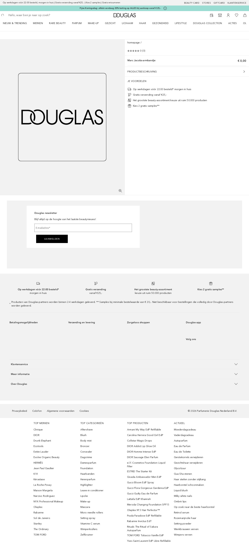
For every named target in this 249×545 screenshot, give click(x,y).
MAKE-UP (93, 23)
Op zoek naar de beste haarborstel (194, 507)
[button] (124, 364)
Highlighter (86, 484)
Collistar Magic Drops (139, 440)
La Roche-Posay (43, 484)
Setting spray (87, 518)
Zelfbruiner (86, 534)
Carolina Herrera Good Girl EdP (145, 435)
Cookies (84, 410)
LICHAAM (127, 23)
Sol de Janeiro (42, 518)
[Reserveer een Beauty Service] (212, 15)
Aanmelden (52, 239)
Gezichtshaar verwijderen (188, 462)
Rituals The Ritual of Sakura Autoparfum (142, 528)
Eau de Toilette (182, 451)
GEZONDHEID (160, 23)
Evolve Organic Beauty (46, 457)
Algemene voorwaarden (60, 410)
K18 (36, 473)
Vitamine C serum (90, 523)
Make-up (85, 501)
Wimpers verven (183, 534)
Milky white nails (183, 496)
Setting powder (182, 523)
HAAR (142, 23)
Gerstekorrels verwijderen (188, 457)
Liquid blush (181, 490)
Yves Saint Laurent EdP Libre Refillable (149, 540)
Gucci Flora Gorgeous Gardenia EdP (148, 488)
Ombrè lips (180, 501)
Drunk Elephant (42, 440)
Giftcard (219, 3)
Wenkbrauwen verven (186, 529)
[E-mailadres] (83, 228)
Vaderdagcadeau (184, 435)
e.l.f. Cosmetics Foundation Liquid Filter (146, 464)
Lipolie (84, 496)
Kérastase (39, 479)
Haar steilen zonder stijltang (190, 479)
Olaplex (38, 507)
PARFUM (77, 23)
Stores (206, 3)
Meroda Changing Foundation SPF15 (148, 504)
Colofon (37, 410)
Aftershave (86, 429)
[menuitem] (17, 23)
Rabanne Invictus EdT (139, 521)
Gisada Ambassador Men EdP (144, 477)
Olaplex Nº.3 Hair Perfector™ (143, 510)
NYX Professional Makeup (48, 501)
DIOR (36, 435)
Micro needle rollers (91, 512)
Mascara (85, 507)
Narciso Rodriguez (44, 496)
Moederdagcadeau (185, 429)
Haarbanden (87, 473)
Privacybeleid (19, 410)
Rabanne (39, 512)
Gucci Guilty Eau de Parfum (142, 493)
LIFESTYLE (181, 23)
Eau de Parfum (182, 446)
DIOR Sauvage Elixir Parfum (142, 457)
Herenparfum (87, 479)
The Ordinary (41, 529)
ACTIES (232, 23)
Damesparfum (88, 462)
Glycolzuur (180, 468)
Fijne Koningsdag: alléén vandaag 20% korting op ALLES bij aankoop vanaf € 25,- (120, 8)
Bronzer (84, 446)
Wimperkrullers (89, 529)
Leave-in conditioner (92, 490)
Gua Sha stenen (183, 473)
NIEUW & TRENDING (15, 23)
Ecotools (39, 446)
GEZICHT (110, 23)
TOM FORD (40, 534)
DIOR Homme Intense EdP (141, 451)
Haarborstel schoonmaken (189, 484)
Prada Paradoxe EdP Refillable (144, 515)
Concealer (86, 451)
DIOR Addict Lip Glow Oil (141, 446)
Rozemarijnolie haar (185, 518)
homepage (133, 42)
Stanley (38, 523)
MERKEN (38, 23)
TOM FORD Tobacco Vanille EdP (145, 535)
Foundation (86, 468)
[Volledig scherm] (120, 191)
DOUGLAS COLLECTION (207, 23)
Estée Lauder (41, 451)
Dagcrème (86, 457)
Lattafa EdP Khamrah (139, 499)
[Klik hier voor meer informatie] (165, 8)
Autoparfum (181, 440)
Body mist (86, 440)
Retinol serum (181, 512)
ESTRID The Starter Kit (139, 471)
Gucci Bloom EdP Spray (140, 482)
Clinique (38, 429)
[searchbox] (33, 15)
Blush (83, 435)
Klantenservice (237, 3)
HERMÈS (38, 462)
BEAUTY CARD (192, 3)
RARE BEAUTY (57, 23)
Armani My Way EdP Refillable (144, 429)
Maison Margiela (43, 490)
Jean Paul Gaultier (44, 468)
